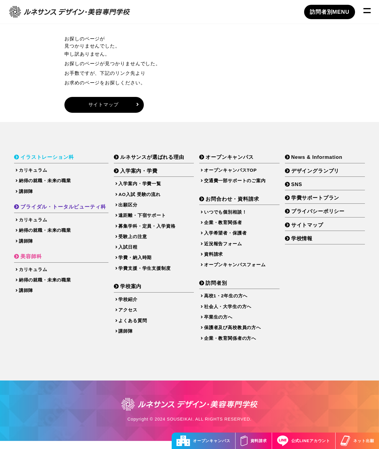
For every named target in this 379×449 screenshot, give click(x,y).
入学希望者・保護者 (229, 237)
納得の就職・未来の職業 (45, 183)
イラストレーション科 (49, 159)
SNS (300, 187)
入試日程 (133, 252)
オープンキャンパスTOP (234, 172)
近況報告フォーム (226, 248)
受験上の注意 (138, 241)
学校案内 (137, 293)
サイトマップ (113, 105)
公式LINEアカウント (298, 441)
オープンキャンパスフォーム (239, 270)
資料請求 (243, 441)
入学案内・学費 (146, 173)
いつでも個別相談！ (229, 214)
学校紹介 (133, 306)
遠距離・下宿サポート (148, 219)
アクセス (133, 317)
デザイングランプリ (319, 173)
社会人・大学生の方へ (231, 313)
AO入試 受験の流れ (145, 197)
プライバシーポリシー (322, 215)
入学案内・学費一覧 (145, 186)
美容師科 (32, 261)
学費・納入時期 (140, 264)
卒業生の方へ (221, 324)
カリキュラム (32, 172)
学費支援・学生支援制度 (151, 275)
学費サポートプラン (319, 201)
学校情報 (305, 243)
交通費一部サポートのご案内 (239, 183)
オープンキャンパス (189, 441)
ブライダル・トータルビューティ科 (66, 210)
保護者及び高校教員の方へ (236, 335)
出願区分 (133, 208)
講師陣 (25, 194)
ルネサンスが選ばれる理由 (160, 159)
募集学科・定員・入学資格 (153, 230)
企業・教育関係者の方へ (234, 346)
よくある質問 (138, 328)
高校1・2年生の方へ (229, 302)
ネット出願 (355, 441)
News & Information (321, 159)
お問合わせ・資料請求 (238, 202)
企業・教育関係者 (226, 226)
